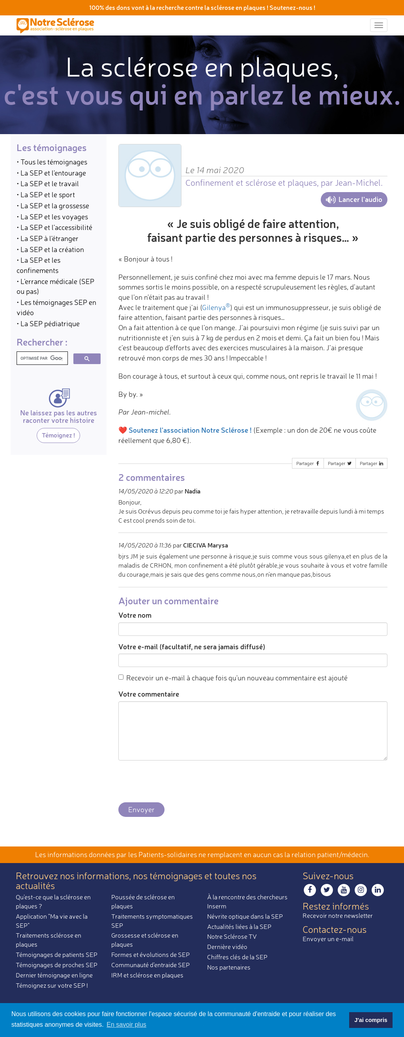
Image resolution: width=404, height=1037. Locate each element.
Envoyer (141, 809)
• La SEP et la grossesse (53, 205)
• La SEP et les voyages (52, 216)
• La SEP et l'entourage (51, 172)
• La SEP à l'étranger (48, 238)
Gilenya (216, 307)
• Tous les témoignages (52, 161)
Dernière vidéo (227, 947)
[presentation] (178, 781)
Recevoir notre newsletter (338, 915)
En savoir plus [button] (126, 1024)
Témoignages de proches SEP (56, 965)
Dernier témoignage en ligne (54, 975)
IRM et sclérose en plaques (147, 975)
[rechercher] (41, 358)
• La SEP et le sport (46, 194)
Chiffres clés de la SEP (237, 957)
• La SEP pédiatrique (48, 323)
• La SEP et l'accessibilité (54, 227)
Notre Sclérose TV (232, 936)
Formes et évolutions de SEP (150, 955)
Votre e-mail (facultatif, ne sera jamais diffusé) (191, 646)
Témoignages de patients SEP (56, 955)
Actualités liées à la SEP (239, 926)
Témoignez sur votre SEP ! (52, 985)
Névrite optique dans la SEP (245, 916)
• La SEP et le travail (48, 183)
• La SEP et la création (50, 249)
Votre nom (135, 615)
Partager (308, 463)
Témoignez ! (58, 435)
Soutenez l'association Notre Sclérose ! (190, 430)
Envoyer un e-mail (328, 939)
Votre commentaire (148, 694)
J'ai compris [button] (370, 1020)
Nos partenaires (229, 967)
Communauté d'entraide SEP (150, 965)
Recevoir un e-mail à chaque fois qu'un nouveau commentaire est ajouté (233, 677)
